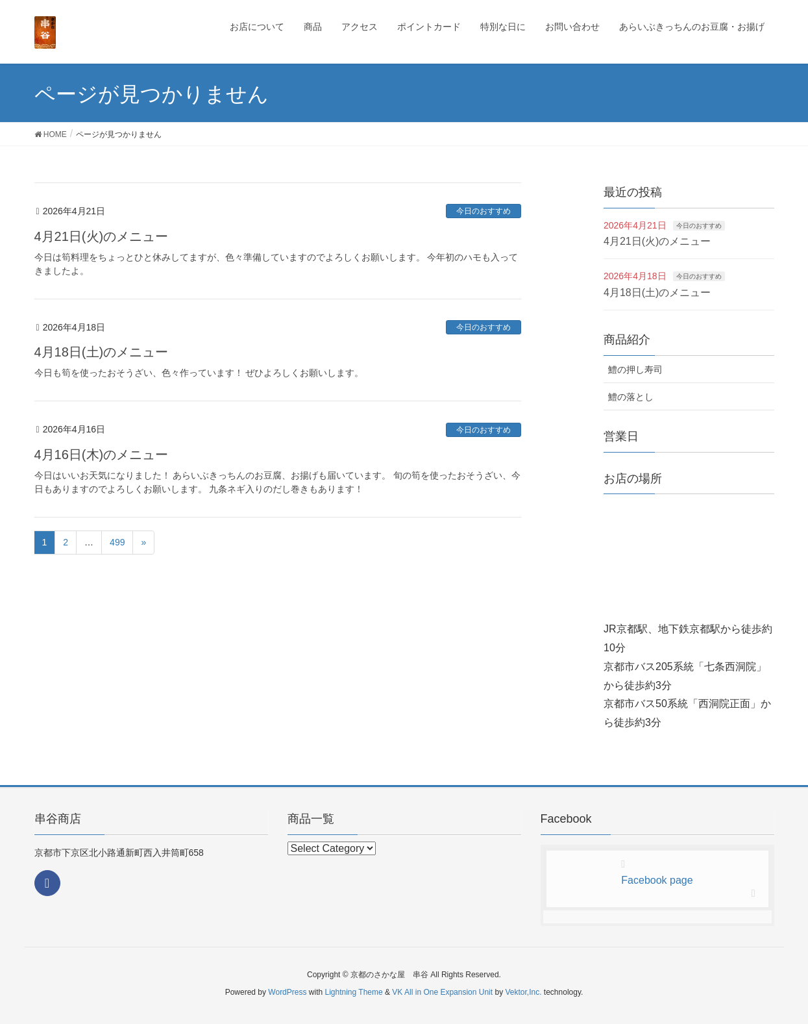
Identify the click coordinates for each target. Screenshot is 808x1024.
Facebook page (656, 880)
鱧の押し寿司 (635, 369)
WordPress (287, 992)
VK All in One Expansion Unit (442, 992)
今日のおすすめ (483, 211)
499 (117, 542)
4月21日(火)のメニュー (101, 236)
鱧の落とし (631, 397)
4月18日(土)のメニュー (101, 352)
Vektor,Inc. (523, 992)
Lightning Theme (354, 992)
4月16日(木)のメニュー (101, 454)
